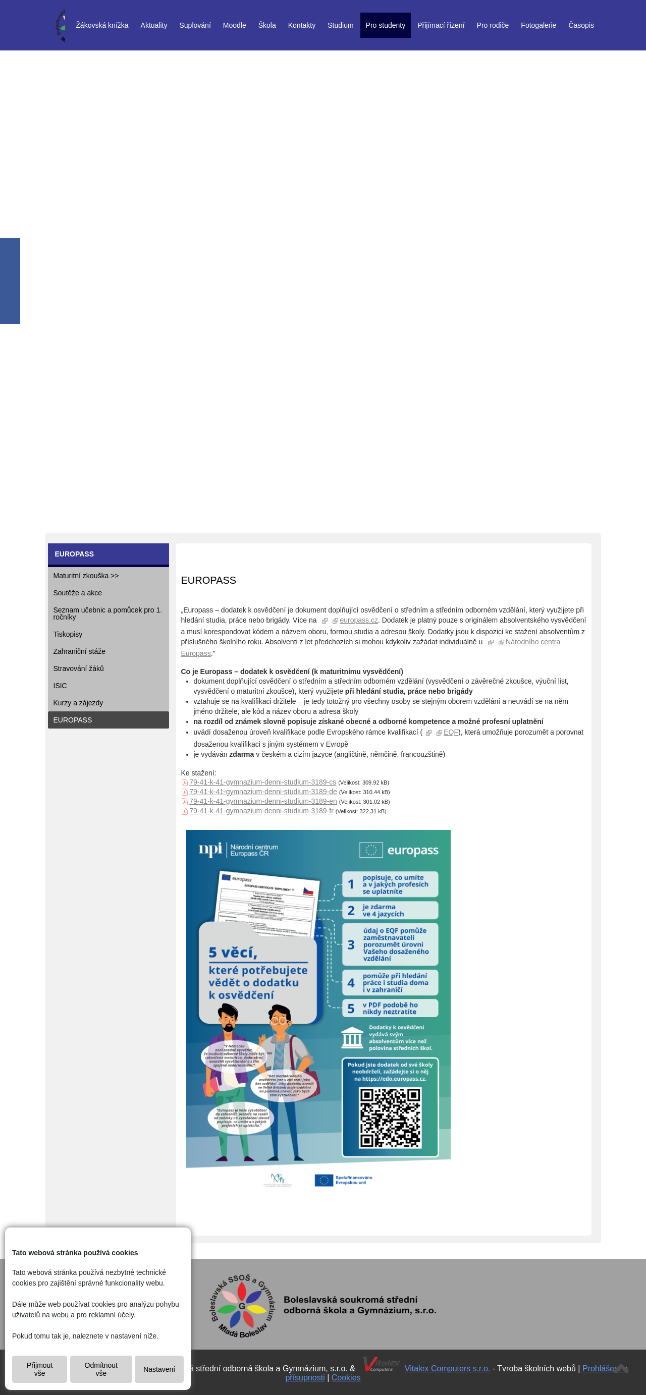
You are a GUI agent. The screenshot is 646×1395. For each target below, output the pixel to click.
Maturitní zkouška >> (86, 576)
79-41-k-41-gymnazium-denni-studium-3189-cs (262, 782)
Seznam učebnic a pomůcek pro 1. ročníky (108, 613)
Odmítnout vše (101, 1369)
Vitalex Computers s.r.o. (448, 1368)
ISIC (60, 686)
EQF (451, 732)
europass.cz (359, 620)
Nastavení (159, 1369)
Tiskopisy (68, 634)
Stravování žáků (78, 668)
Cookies (346, 1377)
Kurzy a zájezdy (78, 703)
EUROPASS (72, 720)
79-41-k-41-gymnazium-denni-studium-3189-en (263, 801)
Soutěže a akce (77, 593)
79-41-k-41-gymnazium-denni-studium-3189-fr (261, 811)
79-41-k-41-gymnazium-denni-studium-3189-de (263, 792)
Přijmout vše (39, 1369)
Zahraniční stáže (79, 651)
